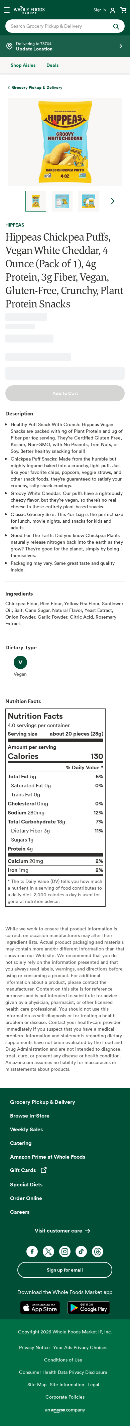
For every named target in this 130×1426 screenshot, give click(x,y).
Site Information (67, 1384)
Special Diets (26, 1184)
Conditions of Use (63, 1359)
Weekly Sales (26, 1129)
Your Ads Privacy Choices (80, 1347)
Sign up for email (65, 1270)
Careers (19, 1211)
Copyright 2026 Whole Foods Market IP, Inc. (65, 1331)
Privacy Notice (34, 1347)
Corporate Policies (65, 1397)
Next (113, 201)
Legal (93, 1384)
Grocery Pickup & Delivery (42, 1102)
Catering (21, 1143)
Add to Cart (65, 393)
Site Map (36, 1384)
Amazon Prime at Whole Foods (47, 1156)
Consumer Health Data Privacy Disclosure (63, 1372)
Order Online (26, 1198)
